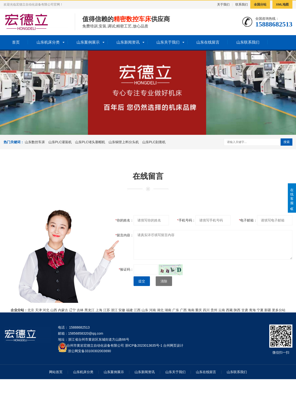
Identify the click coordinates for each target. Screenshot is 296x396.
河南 (152, 310)
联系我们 (241, 4)
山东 (145, 310)
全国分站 (260, 4)
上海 (99, 310)
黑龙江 (89, 310)
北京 (30, 310)
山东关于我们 (168, 42)
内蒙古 (63, 310)
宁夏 (260, 310)
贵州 (214, 310)
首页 (16, 42)
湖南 (168, 310)
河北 (46, 310)
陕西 (237, 310)
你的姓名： (125, 220)
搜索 (286, 142)
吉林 (80, 310)
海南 (191, 310)
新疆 (267, 310)
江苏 (106, 310)
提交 (141, 281)
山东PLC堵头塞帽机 (90, 142)
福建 (129, 310)
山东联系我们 (247, 42)
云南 (221, 310)
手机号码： (186, 220)
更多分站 (278, 310)
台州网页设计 (173, 345)
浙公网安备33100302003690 (89, 350)
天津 (38, 310)
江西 (137, 310)
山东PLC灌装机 (60, 142)
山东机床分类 (48, 42)
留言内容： (125, 235)
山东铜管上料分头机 (124, 142)
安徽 (121, 310)
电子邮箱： (248, 220)
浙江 (114, 310)
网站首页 (56, 372)
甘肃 (244, 310)
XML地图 (282, 4)
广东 (175, 310)
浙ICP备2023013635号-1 (143, 345)
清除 (164, 281)
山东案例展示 (88, 42)
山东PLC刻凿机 (154, 142)
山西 (53, 310)
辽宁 (72, 310)
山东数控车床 (35, 142)
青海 (252, 310)
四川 (206, 310)
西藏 (229, 310)
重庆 (198, 310)
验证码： (126, 269)
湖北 (160, 310)
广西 (183, 310)
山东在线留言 (207, 42)
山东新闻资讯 (128, 42)
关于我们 (223, 4)
